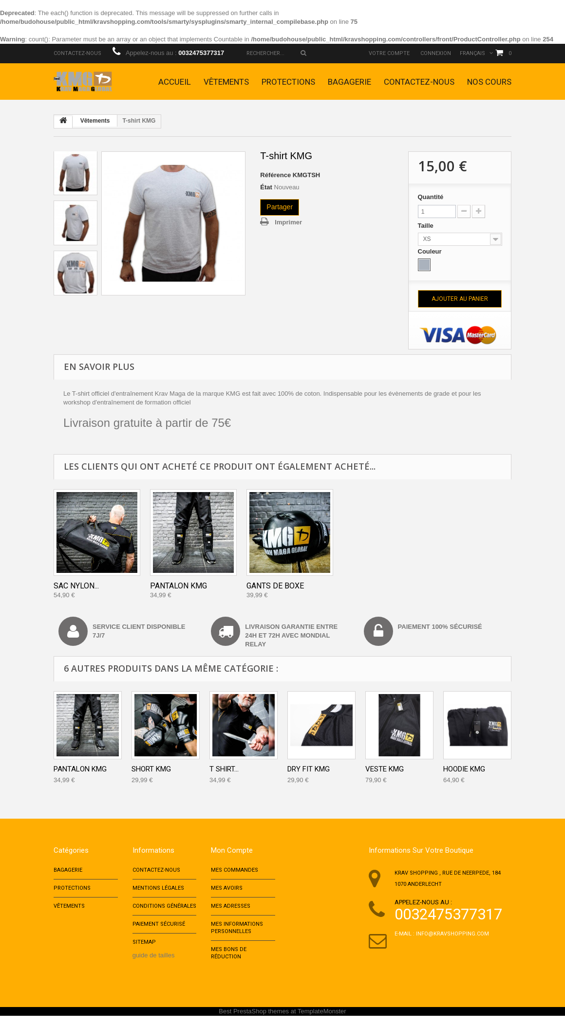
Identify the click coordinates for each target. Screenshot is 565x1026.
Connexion (435, 53)
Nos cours (489, 82)
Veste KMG (384, 769)
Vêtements (226, 82)
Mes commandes (234, 871)
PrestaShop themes (261, 1021)
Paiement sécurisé (158, 929)
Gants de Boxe (275, 585)
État (266, 187)
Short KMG (151, 769)
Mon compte (232, 850)
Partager (279, 207)
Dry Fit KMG (308, 769)
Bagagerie (349, 82)
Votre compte (389, 53)
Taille (426, 225)
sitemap (144, 949)
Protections (288, 82)
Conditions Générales (164, 910)
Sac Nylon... (76, 585)
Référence (275, 175)
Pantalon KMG (178, 585)
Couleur (431, 251)
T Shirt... (224, 769)
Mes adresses (230, 910)
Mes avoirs (227, 890)
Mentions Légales (158, 890)
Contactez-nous (77, 53)
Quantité (431, 197)
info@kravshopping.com (452, 934)
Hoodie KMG (464, 769)
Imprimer (288, 222)
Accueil (174, 82)
